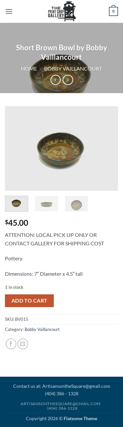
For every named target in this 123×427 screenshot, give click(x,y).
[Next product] (56, 80)
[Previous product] (68, 80)
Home (29, 68)
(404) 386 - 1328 (61, 393)
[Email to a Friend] (22, 343)
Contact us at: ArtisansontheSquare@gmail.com (61, 386)
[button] (9, 11)
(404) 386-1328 (62, 408)
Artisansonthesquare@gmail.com (61, 403)
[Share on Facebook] (11, 343)
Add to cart (29, 301)
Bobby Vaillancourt (73, 68)
